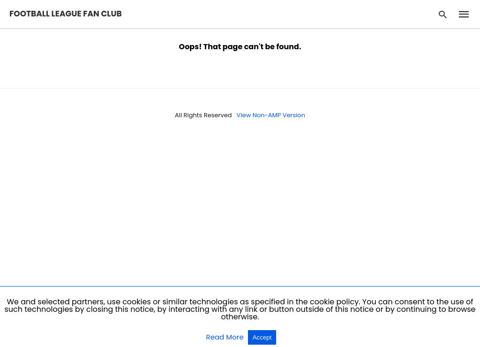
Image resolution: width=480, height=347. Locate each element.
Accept (262, 337)
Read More (226, 337)
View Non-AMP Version (271, 115)
